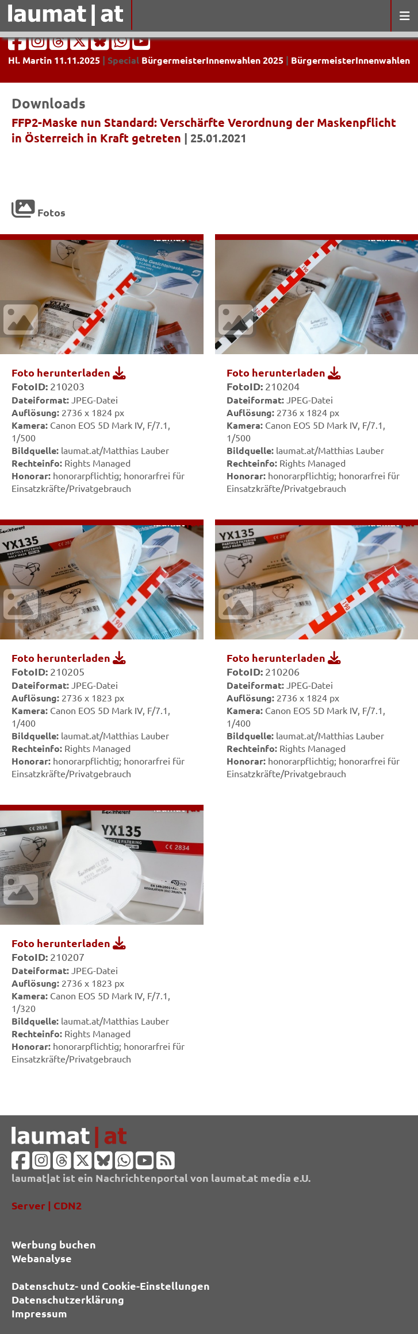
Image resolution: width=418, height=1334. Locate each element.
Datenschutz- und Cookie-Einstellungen (110, 1285)
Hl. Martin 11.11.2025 (54, 60)
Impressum (39, 1313)
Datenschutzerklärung (67, 1299)
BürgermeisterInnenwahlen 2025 (212, 60)
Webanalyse (41, 1258)
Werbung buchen (53, 1244)
